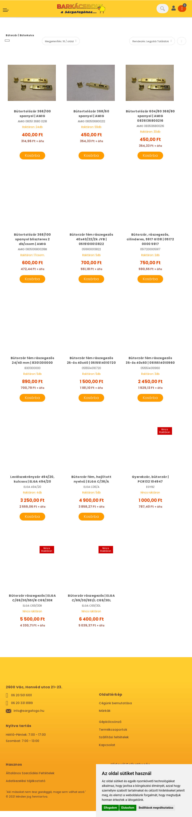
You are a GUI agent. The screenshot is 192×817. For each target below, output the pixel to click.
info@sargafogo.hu (29, 717)
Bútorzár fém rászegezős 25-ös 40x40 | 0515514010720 (91, 363)
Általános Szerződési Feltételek (30, 779)
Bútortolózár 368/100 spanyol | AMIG (32, 113)
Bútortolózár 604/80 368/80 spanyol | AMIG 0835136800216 (150, 116)
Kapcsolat (107, 751)
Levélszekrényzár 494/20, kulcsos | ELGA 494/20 (32, 484)
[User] (173, 8)
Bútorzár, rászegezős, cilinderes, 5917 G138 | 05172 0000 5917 (150, 240)
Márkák (105, 717)
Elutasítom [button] (127, 807)
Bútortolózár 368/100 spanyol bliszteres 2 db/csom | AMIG (32, 240)
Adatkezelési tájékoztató (25, 787)
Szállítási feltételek (114, 743)
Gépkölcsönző (110, 728)
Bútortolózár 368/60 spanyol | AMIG (91, 113)
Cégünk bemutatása (115, 709)
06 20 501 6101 (21, 701)
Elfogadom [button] (110, 807)
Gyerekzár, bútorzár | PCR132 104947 (150, 484)
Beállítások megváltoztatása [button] (156, 807)
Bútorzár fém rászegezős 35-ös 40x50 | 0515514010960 (150, 363)
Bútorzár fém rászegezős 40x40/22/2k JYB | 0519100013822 (91, 240)
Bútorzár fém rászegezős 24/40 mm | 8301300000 (32, 361)
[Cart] (182, 8)
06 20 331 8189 (22, 709)
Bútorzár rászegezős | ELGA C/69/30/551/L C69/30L (91, 604)
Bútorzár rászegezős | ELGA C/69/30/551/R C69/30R (32, 604)
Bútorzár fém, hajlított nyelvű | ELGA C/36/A (91, 484)
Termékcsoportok (113, 735)
